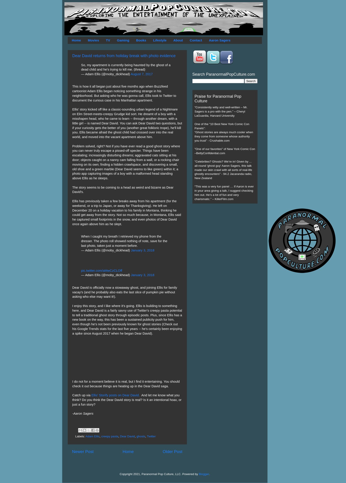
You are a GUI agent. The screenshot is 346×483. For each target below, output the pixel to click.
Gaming (123, 40)
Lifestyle (160, 40)
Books (141, 40)
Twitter (151, 436)
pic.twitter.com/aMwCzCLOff (101, 270)
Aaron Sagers (220, 40)
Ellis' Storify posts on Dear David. (116, 395)
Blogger (204, 474)
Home (76, 40)
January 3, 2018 (142, 250)
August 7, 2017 (142, 74)
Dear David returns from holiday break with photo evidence (124, 56)
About (178, 40)
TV (108, 40)
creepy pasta (109, 436)
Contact (196, 40)
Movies (93, 40)
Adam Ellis (93, 436)
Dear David (127, 436)
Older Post (172, 451)
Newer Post (83, 451)
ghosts (141, 436)
